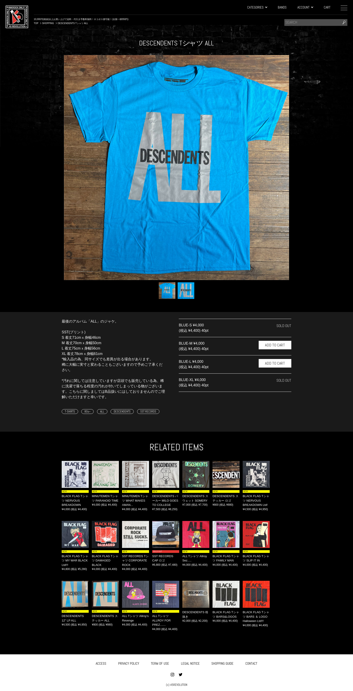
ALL (102, 411)
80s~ (87, 411)
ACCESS (101, 662)
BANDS (282, 7)
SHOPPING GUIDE (222, 662)
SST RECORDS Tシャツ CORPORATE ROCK (135, 560)
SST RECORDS (148, 411)
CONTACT (251, 662)
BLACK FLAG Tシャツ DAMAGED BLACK (105, 560)
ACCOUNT (305, 7)
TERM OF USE (160, 662)
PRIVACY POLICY (128, 662)
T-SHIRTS (70, 411)
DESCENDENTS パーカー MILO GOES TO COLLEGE (165, 500)
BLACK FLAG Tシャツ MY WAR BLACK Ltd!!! (75, 560)
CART (327, 7)
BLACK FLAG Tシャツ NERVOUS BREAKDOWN (75, 500)
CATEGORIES (257, 7)
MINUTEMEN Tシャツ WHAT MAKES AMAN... (135, 500)
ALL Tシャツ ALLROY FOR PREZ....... (161, 620)
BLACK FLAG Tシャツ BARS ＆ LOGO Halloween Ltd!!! (256, 616)
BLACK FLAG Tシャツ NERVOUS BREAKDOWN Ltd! (256, 500)
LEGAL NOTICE (190, 662)
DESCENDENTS (122, 411)
